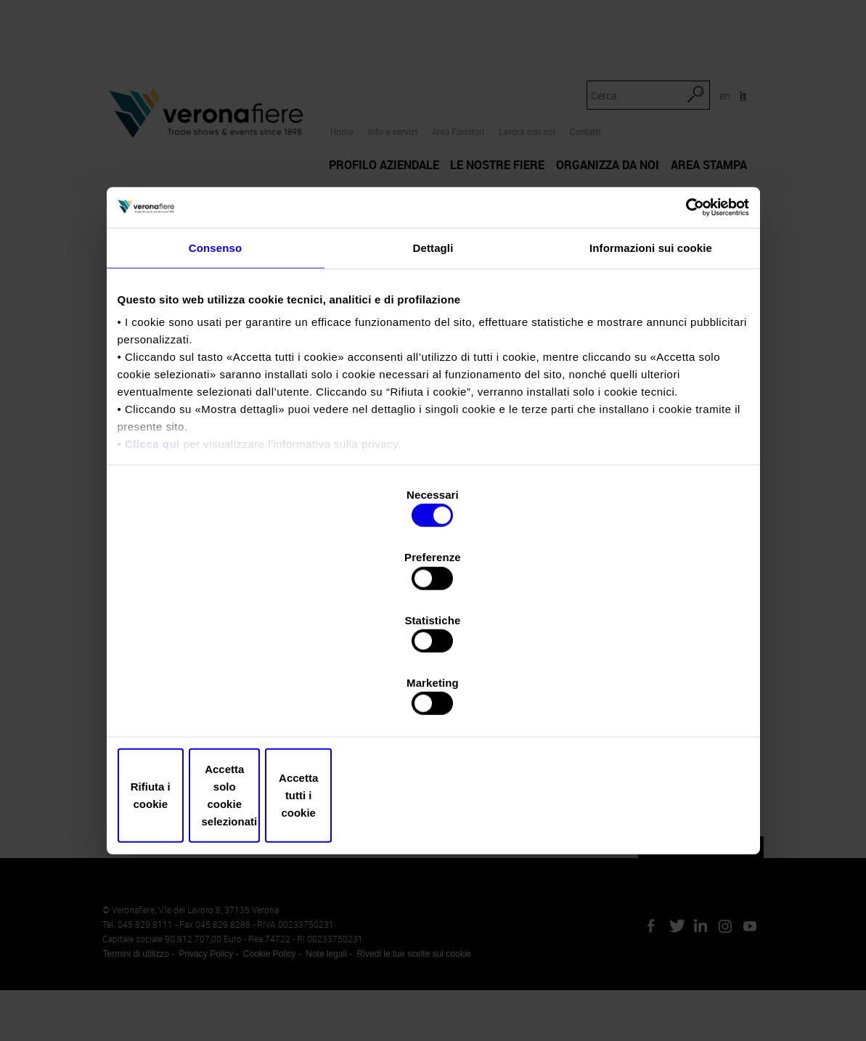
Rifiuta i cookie (221, 701)
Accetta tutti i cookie (645, 701)
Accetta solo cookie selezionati (433, 701)
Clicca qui (152, 566)
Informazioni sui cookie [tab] (650, 370)
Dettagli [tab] (433, 370)
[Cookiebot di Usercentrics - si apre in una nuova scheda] (685, 328)
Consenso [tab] (215, 370)
